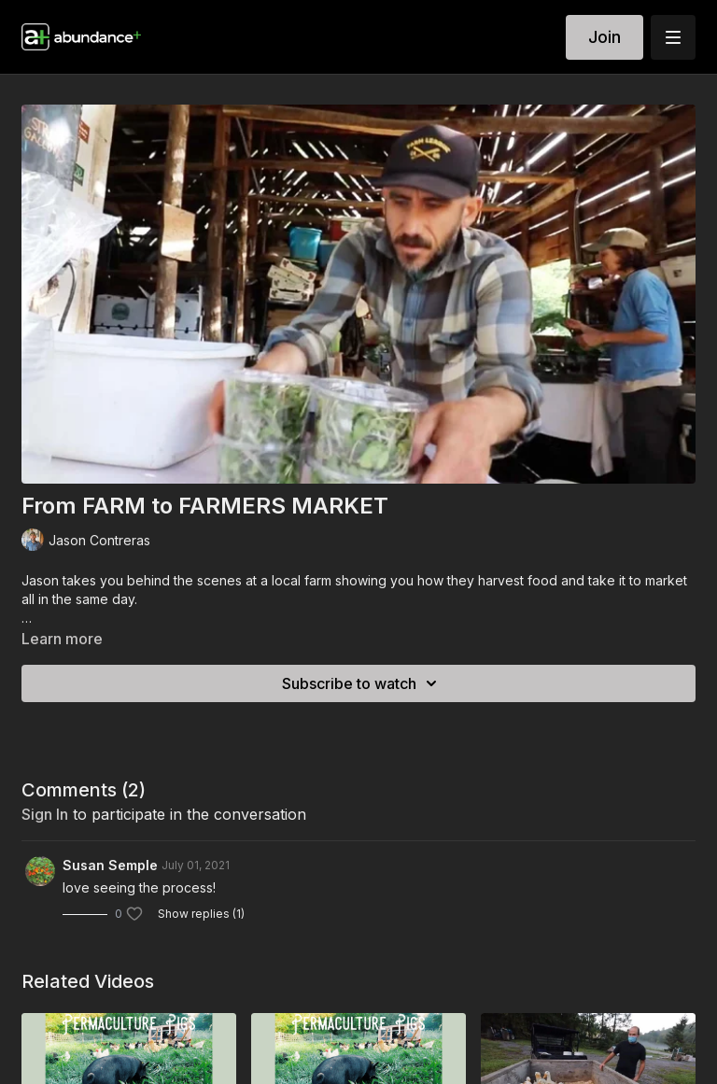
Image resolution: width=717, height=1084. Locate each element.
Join (604, 37)
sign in (44, 814)
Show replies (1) (201, 914)
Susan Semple (110, 865)
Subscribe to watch (362, 683)
